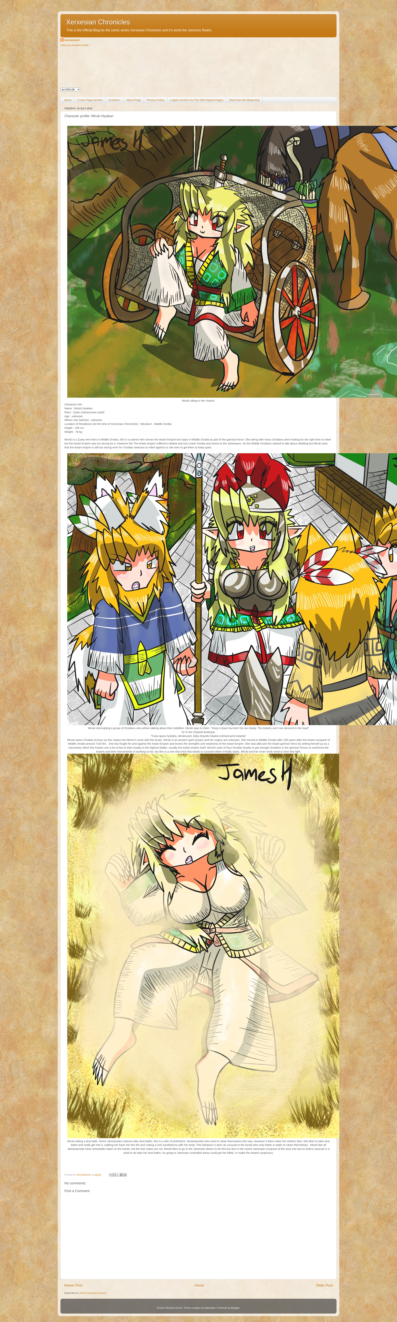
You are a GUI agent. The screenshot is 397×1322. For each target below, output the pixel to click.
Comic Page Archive (90, 100)
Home (68, 100)
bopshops (209, 1307)
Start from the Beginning (244, 100)
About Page (133, 100)
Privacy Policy (155, 100)
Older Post (324, 1285)
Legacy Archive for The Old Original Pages (196, 100)
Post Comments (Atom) (93, 1293)
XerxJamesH (71, 40)
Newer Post (73, 1285)
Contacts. (114, 100)
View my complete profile (74, 45)
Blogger (235, 1307)
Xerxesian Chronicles (98, 22)
